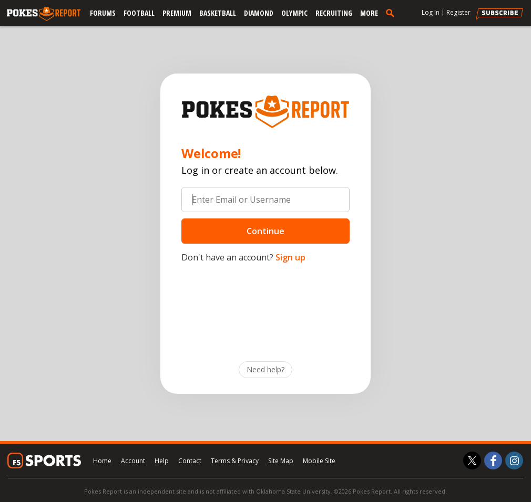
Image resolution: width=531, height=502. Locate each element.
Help (162, 460)
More (369, 13)
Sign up (290, 257)
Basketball (217, 13)
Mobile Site (319, 460)
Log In (431, 12)
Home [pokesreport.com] (102, 460)
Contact (189, 460)
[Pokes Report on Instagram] (514, 460)
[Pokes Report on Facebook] (493, 460)
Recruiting (333, 13)
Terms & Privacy (235, 460)
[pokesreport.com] (43, 14)
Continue (265, 231)
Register (458, 12)
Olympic (294, 13)
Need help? (265, 369)
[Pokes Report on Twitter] (472, 460)
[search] (392, 12)
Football (139, 13)
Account (133, 460)
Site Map (280, 460)
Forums (103, 13)
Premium (176, 13)
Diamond (258, 13)
